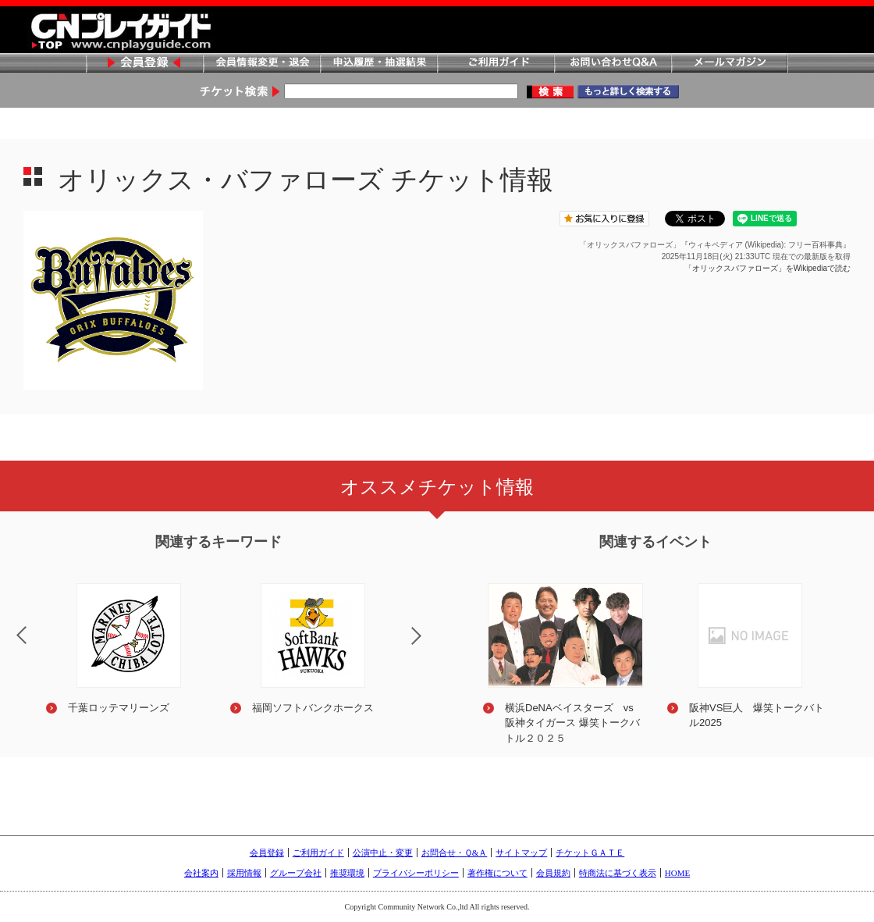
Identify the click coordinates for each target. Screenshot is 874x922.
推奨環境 (347, 873)
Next (429, 645)
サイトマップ (521, 852)
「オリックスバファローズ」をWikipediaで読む (767, 268)
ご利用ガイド (495, 64)
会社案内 (201, 873)
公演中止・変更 (383, 852)
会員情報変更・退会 (261, 64)
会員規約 (553, 873)
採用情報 (244, 873)
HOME (677, 873)
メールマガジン (729, 64)
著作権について (497, 873)
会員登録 (144, 64)
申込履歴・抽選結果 (378, 64)
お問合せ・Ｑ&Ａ (454, 852)
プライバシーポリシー (416, 873)
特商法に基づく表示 (617, 873)
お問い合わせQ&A (612, 64)
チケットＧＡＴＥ (590, 852)
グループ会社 (296, 873)
